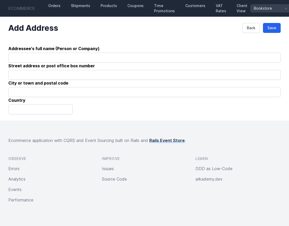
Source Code (114, 179)
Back (251, 28)
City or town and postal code (38, 83)
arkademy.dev (209, 179)
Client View (242, 8)
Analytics (17, 179)
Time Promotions (164, 8)
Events (15, 189)
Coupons (135, 5)
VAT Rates (221, 8)
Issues (108, 168)
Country (16, 100)
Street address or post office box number (51, 65)
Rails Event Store (167, 140)
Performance (20, 200)
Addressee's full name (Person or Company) (54, 48)
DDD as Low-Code (213, 168)
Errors (14, 168)
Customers (195, 5)
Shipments (80, 5)
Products (109, 5)
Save (271, 28)
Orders (54, 5)
